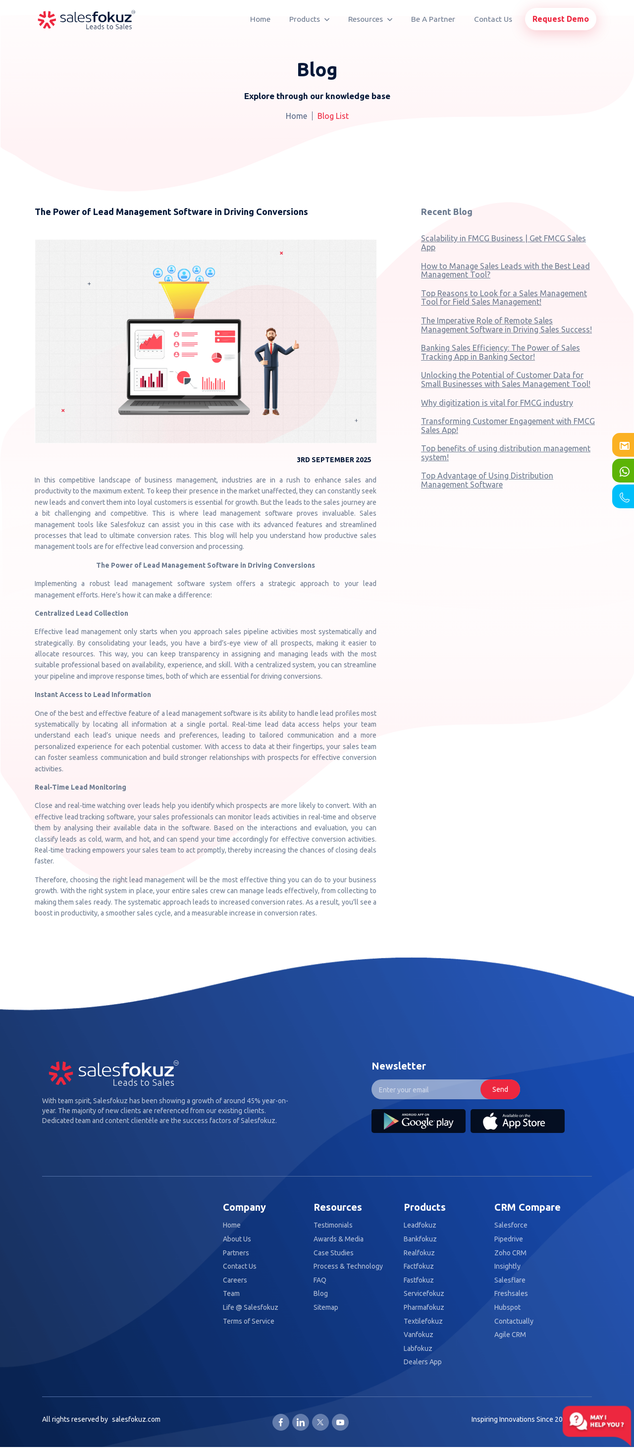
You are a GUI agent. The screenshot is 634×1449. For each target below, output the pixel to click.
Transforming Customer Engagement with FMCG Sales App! (508, 425)
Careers (235, 1280)
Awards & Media (339, 1239)
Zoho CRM (510, 1253)
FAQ (320, 1280)
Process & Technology (348, 1266)
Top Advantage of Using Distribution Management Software (487, 480)
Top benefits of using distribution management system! (505, 453)
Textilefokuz (423, 1321)
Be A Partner (433, 19)
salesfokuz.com (136, 1419)
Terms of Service (248, 1321)
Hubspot (507, 1307)
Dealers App (423, 1362)
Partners (236, 1253)
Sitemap (326, 1307)
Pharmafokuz (424, 1307)
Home (260, 19)
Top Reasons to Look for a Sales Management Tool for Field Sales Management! (504, 298)
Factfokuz (419, 1266)
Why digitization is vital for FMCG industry (497, 402)
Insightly (507, 1266)
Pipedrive (508, 1239)
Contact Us (493, 19)
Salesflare (510, 1280)
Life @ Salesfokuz (250, 1307)
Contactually (513, 1321)
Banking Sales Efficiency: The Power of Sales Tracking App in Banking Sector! (500, 352)
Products (309, 19)
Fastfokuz (419, 1280)
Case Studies (334, 1253)
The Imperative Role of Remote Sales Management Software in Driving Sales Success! (506, 325)
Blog (321, 1293)
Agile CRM (510, 1335)
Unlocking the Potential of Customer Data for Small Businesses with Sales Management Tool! (505, 379)
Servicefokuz (424, 1293)
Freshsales (511, 1293)
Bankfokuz (420, 1239)
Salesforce (511, 1225)
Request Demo (560, 18)
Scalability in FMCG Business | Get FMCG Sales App (503, 243)
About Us (237, 1239)
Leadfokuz (420, 1225)
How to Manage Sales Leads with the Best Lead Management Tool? (505, 270)
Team (231, 1293)
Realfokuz (419, 1253)
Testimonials (333, 1225)
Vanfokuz (418, 1335)
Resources (370, 19)
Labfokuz (418, 1348)
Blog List (333, 115)
